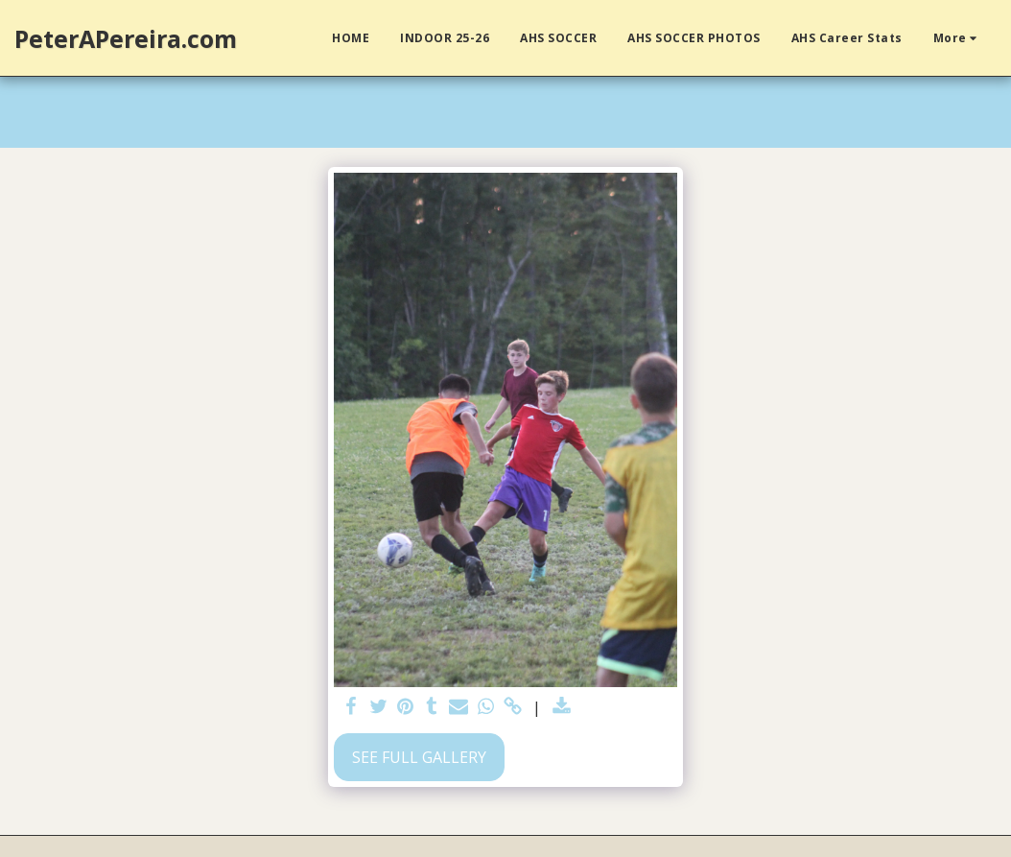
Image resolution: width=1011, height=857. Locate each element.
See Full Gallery (419, 757)
